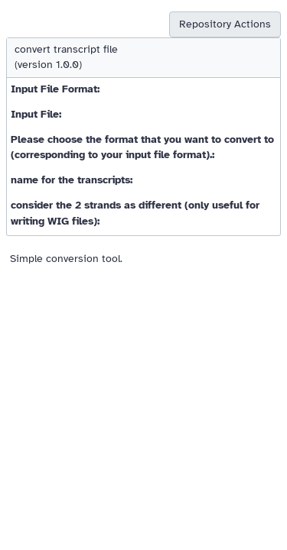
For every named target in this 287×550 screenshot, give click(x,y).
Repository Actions (225, 24)
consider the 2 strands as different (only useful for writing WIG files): (135, 213)
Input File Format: (55, 88)
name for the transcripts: (71, 179)
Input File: (36, 114)
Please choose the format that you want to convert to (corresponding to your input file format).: (142, 147)
